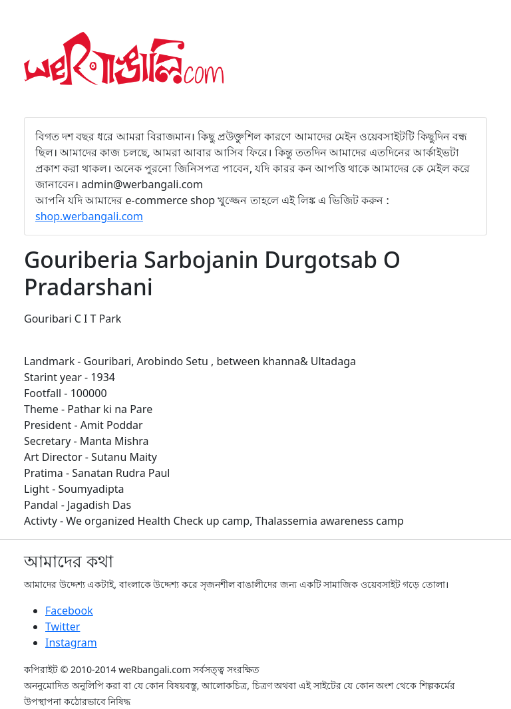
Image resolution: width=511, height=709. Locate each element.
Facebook (69, 610)
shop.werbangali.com (89, 216)
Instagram (71, 642)
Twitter (62, 626)
